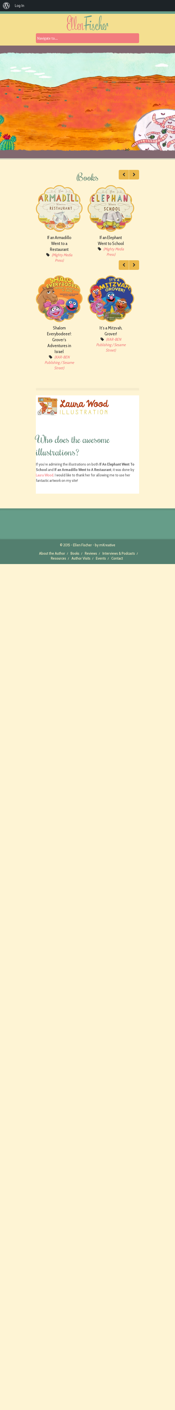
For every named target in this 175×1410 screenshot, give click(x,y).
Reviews (91, 553)
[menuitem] (6, 5)
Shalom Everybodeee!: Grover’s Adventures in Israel (59, 339)
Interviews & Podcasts (118, 553)
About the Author (52, 553)
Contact (117, 558)
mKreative (107, 545)
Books (75, 553)
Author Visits (81, 558)
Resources (58, 558)
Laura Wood (44, 475)
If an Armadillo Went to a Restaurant (59, 243)
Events (101, 558)
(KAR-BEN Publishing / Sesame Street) (59, 362)
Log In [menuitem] (19, 6)
